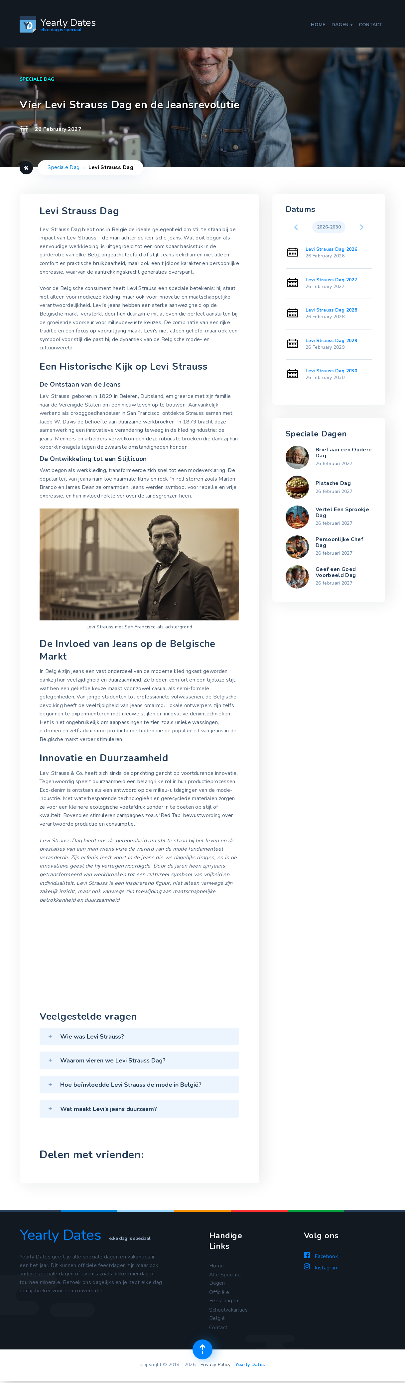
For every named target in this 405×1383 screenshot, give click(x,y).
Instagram (321, 1267)
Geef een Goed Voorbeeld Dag (336, 572)
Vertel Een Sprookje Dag (342, 512)
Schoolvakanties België (228, 1316)
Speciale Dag (63, 167)
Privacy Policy (215, 1366)
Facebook (321, 1256)
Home (318, 24)
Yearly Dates (250, 1366)
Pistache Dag (333, 483)
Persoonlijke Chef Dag (339, 542)
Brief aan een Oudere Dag (344, 452)
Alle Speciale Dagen (225, 1279)
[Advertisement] (139, 958)
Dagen (342, 24)
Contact (370, 24)
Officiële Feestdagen (223, 1297)
